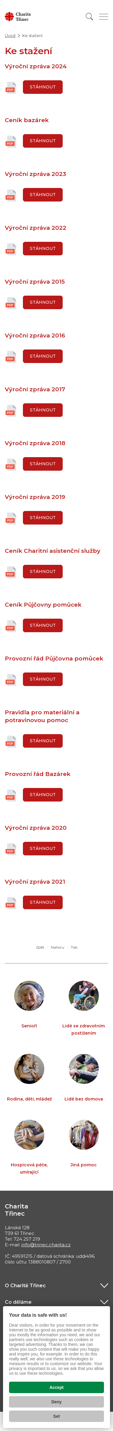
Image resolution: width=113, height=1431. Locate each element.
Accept (56, 1387)
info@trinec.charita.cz (46, 1245)
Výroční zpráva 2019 (35, 497)
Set (56, 1416)
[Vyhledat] (89, 16)
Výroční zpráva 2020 (36, 827)
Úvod (10, 35)
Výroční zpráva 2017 (35, 389)
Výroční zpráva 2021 (35, 881)
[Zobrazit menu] (103, 16)
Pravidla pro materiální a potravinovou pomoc (42, 716)
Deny (56, 1401)
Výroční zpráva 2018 (35, 443)
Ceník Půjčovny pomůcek (43, 604)
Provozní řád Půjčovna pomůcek (54, 658)
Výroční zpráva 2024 (36, 66)
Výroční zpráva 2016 (35, 335)
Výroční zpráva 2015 (35, 281)
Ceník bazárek (27, 120)
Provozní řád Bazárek (38, 774)
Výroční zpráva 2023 (35, 174)
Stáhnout (43, 87)
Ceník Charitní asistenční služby (52, 550)
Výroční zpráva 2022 (35, 227)
